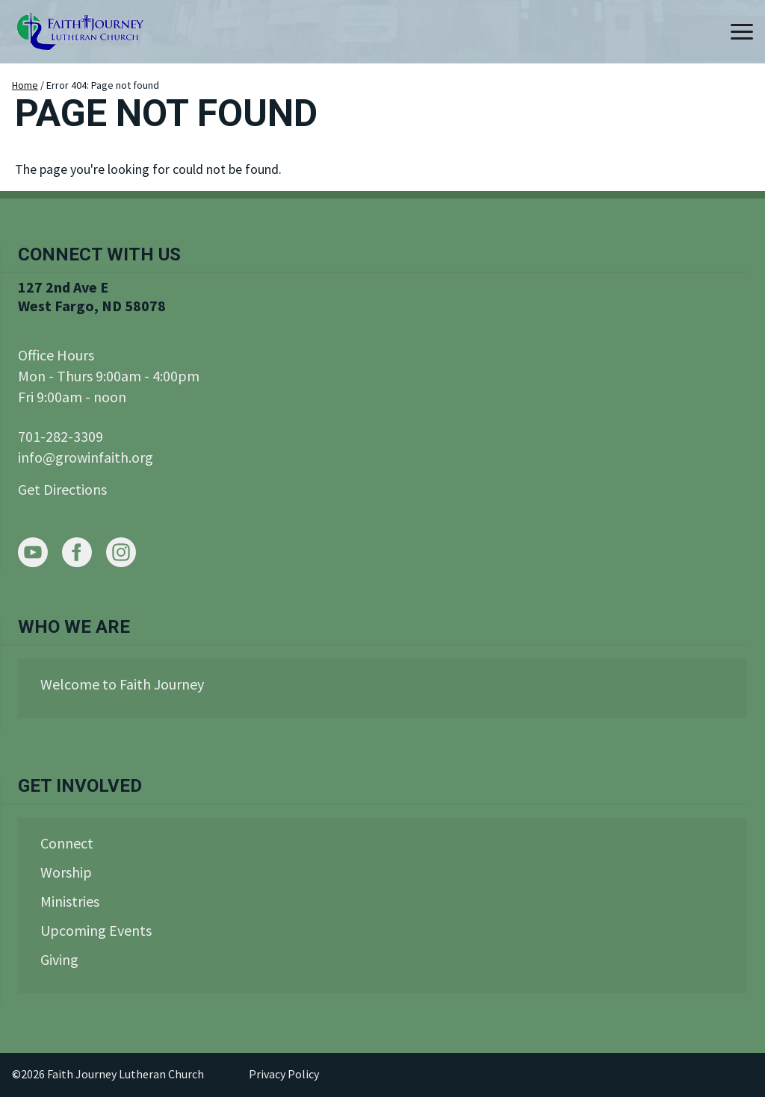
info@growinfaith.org (85, 457)
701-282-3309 (60, 436)
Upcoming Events (96, 930)
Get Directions (62, 489)
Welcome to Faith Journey (122, 684)
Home (25, 85)
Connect (66, 843)
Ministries (69, 901)
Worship (66, 872)
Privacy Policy (284, 1073)
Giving (59, 959)
